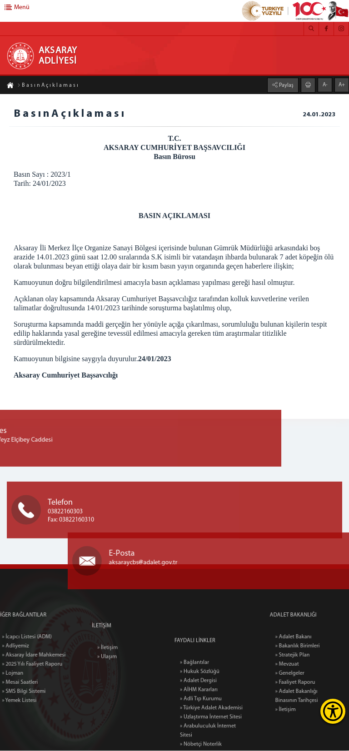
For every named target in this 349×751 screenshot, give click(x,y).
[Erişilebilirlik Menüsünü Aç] (332, 711)
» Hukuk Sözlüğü (199, 715)
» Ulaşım (107, 675)
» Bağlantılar (194, 706)
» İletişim (107, 666)
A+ (342, 84)
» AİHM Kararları (199, 733)
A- (325, 84)
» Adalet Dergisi (198, 724)
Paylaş (286, 85)
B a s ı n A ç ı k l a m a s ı (47, 86)
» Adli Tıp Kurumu (201, 742)
